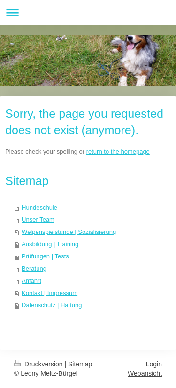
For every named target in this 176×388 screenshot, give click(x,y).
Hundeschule (39, 207)
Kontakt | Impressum (49, 292)
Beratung (34, 268)
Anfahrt (31, 280)
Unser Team (38, 219)
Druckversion (39, 364)
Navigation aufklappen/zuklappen (88, 12)
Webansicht (145, 373)
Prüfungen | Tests (45, 256)
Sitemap (80, 364)
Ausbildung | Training (50, 244)
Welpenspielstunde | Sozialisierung (69, 231)
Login (154, 364)
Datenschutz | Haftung (52, 305)
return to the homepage (118, 151)
